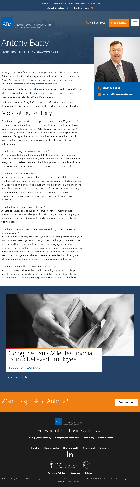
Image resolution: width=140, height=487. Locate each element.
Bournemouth (70, 448)
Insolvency (88, 437)
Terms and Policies (56, 473)
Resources (75, 473)
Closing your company (39, 437)
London (35, 448)
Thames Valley (51, 448)
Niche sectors (105, 437)
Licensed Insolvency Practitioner (31, 83)
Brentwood (88, 448)
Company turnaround (67, 437)
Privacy (88, 473)
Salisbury (104, 448)
